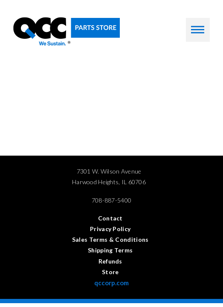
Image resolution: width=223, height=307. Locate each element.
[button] (198, 30)
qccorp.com (111, 283)
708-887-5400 (111, 200)
